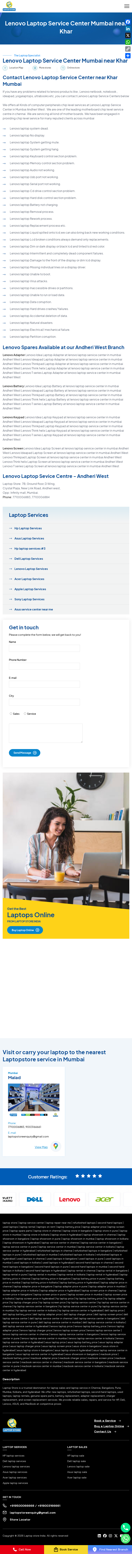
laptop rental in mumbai (42, 1274)
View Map (41, 1147)
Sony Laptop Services (29, 599)
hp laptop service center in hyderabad (81, 1310)
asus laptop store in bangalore (35, 1350)
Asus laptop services (15, 1472)
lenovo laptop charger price (36, 1330)
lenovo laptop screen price (69, 1330)
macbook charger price (72, 1358)
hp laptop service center (82, 1302)
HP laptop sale (75, 1455)
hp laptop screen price (52, 1302)
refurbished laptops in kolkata (77, 1254)
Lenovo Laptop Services (31, 569)
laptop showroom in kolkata (112, 1238)
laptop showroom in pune (45, 1238)
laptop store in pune (106, 1230)
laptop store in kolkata (36, 1234)
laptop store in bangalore (77, 1230)
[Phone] (125, 1527)
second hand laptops (110, 1222)
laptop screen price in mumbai (85, 1294)
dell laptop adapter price (47, 1314)
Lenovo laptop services (16, 1466)
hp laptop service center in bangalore (35, 1306)
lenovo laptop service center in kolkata (91, 1338)
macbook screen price (100, 1358)
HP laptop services (13, 1455)
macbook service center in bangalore (85, 1362)
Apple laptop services (15, 1483)
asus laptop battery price (82, 1342)
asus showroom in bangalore (81, 1354)
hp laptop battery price (89, 1298)
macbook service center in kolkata (83, 1366)
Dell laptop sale (76, 1461)
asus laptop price (55, 1342)
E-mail (12, 677)
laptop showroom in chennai (99, 1234)
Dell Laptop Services (28, 558)
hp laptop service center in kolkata (36, 1310)
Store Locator (20, 1519)
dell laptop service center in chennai (51, 1318)
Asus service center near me (33, 609)
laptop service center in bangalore (101, 1242)
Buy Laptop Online (23, 930)
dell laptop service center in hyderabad (25, 1326)
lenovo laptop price (61, 1326)
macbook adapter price (44, 1358)
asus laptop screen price (56, 1346)
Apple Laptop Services (30, 589)
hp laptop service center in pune (78, 1306)
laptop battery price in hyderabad (79, 1282)
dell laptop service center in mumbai (60, 1322)
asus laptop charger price (25, 1346)
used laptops (10, 1226)
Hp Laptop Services (28, 528)
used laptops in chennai (31, 1258)
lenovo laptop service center (103, 1330)
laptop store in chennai (47, 1230)
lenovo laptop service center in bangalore (74, 1334)
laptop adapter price (94, 1226)
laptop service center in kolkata (96, 1246)
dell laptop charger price (78, 1314)
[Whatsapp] (125, 1539)
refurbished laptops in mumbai (40, 1254)
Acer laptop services (15, 1477)
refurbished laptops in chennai (54, 1250)
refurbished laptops (84, 1222)
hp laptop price (65, 1298)
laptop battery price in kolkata (40, 1282)
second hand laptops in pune (52, 1266)
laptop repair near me (58, 1222)
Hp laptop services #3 (29, 548)
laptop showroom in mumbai (78, 1238)
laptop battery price (68, 1226)
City (11, 695)
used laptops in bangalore (62, 1258)
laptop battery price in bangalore (51, 1278)
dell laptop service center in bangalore (96, 1318)
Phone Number (18, 659)
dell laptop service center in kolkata (104, 1322)
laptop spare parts (21, 1230)
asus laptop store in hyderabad (73, 1350)
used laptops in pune (91, 1258)
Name (12, 641)
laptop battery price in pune (89, 1278)
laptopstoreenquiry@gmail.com (28, 1136)
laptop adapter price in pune (70, 1286)
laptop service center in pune (20, 1246)
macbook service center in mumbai (41, 1366)
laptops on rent (46, 1226)
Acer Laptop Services (29, 579)
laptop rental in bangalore (112, 1270)
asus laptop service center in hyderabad (39, 1354)
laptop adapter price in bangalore (33, 1286)
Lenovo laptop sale (78, 1466)
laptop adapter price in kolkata (20, 1290)
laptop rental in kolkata (71, 1274)
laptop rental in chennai (81, 1270)
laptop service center (31, 1222)
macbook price (108, 1354)
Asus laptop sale (77, 1472)
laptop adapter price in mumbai (107, 1286)
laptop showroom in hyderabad (22, 1242)
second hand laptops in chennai (94, 1262)
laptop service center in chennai (60, 1242)
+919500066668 (22, 1505)
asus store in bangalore (87, 1346)
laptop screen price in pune (50, 1294)
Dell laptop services (14, 1461)
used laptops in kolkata (27, 1262)
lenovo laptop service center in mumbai (44, 1338)
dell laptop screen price (108, 1314)
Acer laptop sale (77, 1477)
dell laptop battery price (17, 1314)
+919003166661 (49, 1505)
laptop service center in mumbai (57, 1246)
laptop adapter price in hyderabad (60, 1290)
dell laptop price (114, 1310)
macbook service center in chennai (41, 1362)
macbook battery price (16, 1358)
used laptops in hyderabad (58, 1262)
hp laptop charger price (23, 1302)
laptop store (10, 1222)
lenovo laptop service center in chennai (26, 1334)
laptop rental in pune (15, 1274)
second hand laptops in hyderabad (46, 1270)
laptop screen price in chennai (99, 1290)
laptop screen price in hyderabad (35, 1298)
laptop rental (27, 1226)
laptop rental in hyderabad (102, 1274)
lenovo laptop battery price (90, 1326)
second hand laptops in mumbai (89, 1266)
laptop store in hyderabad (66, 1234)
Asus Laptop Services (29, 538)
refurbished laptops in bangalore (93, 1250)
